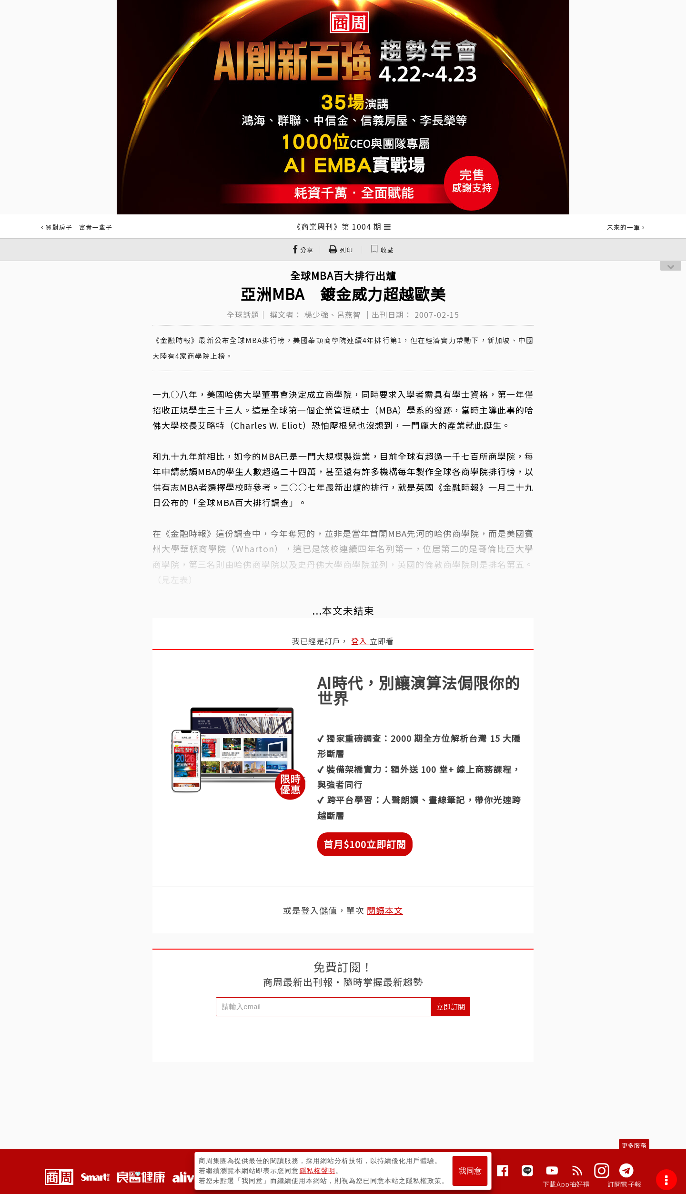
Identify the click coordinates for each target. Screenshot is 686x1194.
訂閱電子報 (624, 1184)
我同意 (470, 1171)
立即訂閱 (450, 1007)
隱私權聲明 (317, 1170)
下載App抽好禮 (566, 1184)
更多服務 (634, 1145)
